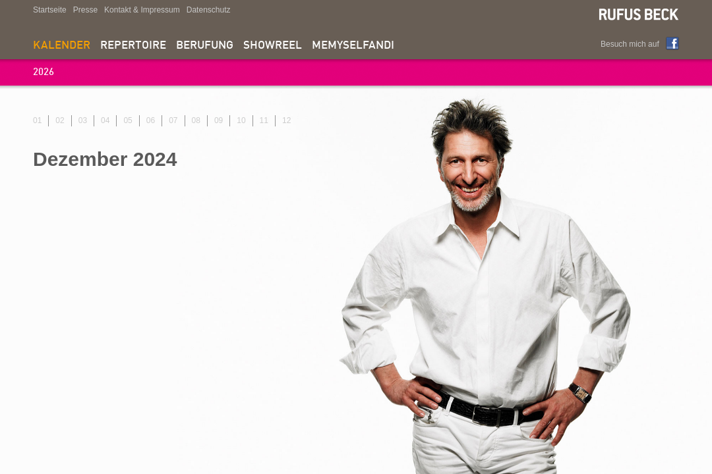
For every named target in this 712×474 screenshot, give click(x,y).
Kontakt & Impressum (142, 9)
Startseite (50, 9)
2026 (43, 73)
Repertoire (133, 45)
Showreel (272, 45)
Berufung (204, 45)
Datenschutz (209, 9)
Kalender (61, 45)
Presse (85, 9)
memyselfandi (353, 45)
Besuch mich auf (630, 44)
